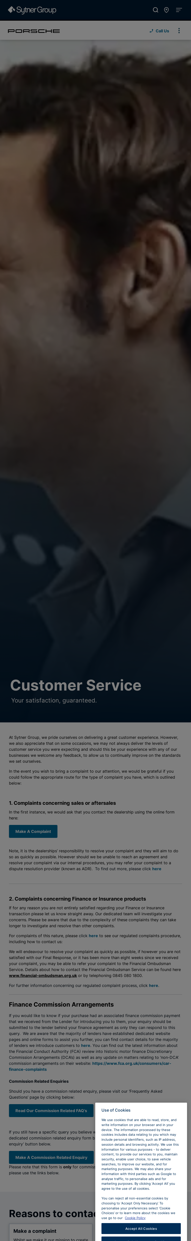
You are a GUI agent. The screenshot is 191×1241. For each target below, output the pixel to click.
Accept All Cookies (141, 1233)
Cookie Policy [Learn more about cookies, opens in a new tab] (135, 1223)
